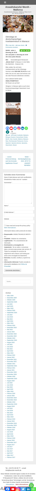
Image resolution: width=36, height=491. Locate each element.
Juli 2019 (9, 408)
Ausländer (20, 135)
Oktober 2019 (11, 402)
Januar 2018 (11, 440)
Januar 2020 (11, 395)
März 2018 (10, 436)
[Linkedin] (22, 128)
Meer (7, 141)
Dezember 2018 (12, 423)
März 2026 (10, 295)
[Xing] (7, 132)
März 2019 (10, 417)
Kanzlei (15, 139)
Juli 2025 (9, 304)
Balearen (25, 135)
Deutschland (19, 137)
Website (6, 219)
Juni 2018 (10, 432)
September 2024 (12, 312)
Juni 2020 (10, 385)
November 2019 (12, 400)
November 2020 (12, 374)
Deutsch (13, 137)
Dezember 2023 (12, 327)
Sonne (26, 141)
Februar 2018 (11, 438)
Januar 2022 (11, 357)
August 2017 (11, 444)
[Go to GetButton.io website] (31, 489)
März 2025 (10, 308)
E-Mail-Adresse (9, 212)
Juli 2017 (9, 446)
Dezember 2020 (12, 372)
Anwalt (15, 135)
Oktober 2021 (11, 363)
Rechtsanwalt (13, 141)
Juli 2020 (9, 383)
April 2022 (10, 351)
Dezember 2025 (12, 297)
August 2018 (11, 429)
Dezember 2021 (12, 359)
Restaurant (20, 141)
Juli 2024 (9, 315)
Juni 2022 (10, 346)
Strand (15, 145)
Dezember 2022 (12, 334)
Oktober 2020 (11, 376)
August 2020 (11, 380)
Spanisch (8, 143)
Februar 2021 (11, 368)
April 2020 (10, 389)
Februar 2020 (11, 393)
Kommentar (8, 182)
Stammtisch (9, 145)
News (8, 135)
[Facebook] (7, 128)
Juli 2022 (9, 344)
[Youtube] (11, 128)
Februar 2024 (11, 325)
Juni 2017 (10, 449)
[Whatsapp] (26, 128)
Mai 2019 (10, 412)
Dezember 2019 (12, 398)
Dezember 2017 (12, 442)
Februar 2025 (11, 310)
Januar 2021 (11, 370)
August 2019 (11, 406)
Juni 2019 (10, 410)
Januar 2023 (11, 332)
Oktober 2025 (11, 300)
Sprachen (24, 143)
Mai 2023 (10, 329)
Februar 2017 (11, 457)
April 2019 (10, 415)
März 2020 (10, 391)
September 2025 (12, 302)
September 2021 (12, 366)
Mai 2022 (10, 349)
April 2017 (10, 453)
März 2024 (10, 323)
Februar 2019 (11, 419)
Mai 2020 (10, 387)
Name (6, 205)
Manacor (25, 139)
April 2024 (10, 321)
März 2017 (10, 455)
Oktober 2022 (11, 338)
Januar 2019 (11, 421)
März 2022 (10, 353)
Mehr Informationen (10, 227)
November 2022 (12, 336)
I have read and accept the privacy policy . (17, 226)
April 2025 (10, 306)
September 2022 (12, 340)
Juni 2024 (10, 317)
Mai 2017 (10, 451)
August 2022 (11, 342)
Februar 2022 (11, 355)
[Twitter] (15, 128)
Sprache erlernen (16, 143)
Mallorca (20, 139)
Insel (11, 139)
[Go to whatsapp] (31, 485)
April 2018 (10, 434)
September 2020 (12, 378)
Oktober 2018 (11, 427)
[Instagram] (18, 128)
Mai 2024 (10, 319)
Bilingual (8, 137)
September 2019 (12, 404)
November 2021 (12, 361)
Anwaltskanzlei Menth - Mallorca (18, 8)
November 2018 (12, 425)
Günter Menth (21, 45)
